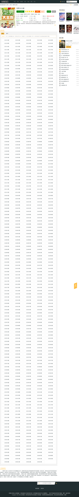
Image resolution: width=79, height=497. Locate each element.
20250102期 (50, 290)
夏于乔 (28, 14)
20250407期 (6, 325)
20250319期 (6, 319)
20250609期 (17, 347)
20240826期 (28, 246)
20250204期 (6, 303)
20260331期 (50, 452)
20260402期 (17, 455)
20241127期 (6, 281)
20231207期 (28, 186)
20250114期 (6, 297)
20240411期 (6, 230)
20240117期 (50, 198)
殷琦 (39, 14)
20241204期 (50, 281)
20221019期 (39, 40)
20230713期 (50, 132)
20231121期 (28, 179)
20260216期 (6, 439)
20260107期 (28, 423)
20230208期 (17, 78)
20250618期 (28, 350)
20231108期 (17, 176)
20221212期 (6, 59)
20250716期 (39, 360)
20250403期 (50, 322)
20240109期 (6, 198)
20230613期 (17, 122)
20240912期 (39, 252)
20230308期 (28, 87)
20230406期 (39, 97)
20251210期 (39, 414)
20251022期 (50, 395)
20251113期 (28, 404)
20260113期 (6, 427)
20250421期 (39, 328)
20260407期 (39, 455)
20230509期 (17, 109)
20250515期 (39, 338)
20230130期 (6, 75)
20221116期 (39, 49)
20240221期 (17, 211)
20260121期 (6, 430)
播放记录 (63, 1)
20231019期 (6, 170)
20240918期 (17, 255)
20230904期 (39, 151)
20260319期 (39, 449)
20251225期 (17, 420)
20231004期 (17, 163)
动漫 (28, 1)
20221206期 (28, 56)
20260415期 (39, 458)
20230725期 (6, 138)
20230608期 (50, 119)
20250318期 (50, 316)
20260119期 (39, 427)
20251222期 (39, 417)
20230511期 (39, 109)
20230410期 (50, 97)
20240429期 (6, 233)
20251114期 (39, 404)
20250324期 (28, 319)
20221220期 (6, 62)
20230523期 (50, 113)
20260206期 (6, 436)
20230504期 (50, 106)
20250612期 (50, 347)
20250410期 (39, 325)
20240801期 (6, 239)
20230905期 (50, 151)
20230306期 (6, 87)
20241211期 (39, 284)
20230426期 (50, 103)
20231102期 (39, 173)
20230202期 (39, 75)
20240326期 (6, 224)
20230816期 (39, 144)
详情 (55, 25)
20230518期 (28, 113)
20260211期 (39, 436)
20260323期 (50, 449)
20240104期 (39, 195)
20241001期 (39, 258)
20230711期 (28, 132)
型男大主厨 (15, 4)
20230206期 (50, 75)
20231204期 (50, 182)
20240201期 (39, 205)
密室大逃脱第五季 (65, 79)
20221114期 (17, 49)
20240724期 (28, 236)
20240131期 (28, 205)
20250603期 (39, 344)
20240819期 (39, 243)
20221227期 (50, 62)
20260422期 (28, 461)
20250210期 (39, 303)
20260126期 (28, 430)
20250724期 (39, 363)
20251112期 (17, 404)
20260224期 (39, 439)
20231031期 (17, 173)
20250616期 (6, 350)
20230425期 (39, 103)
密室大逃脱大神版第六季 (66, 65)
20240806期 (28, 239)
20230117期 (17, 71)
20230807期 (28, 141)
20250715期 (28, 360)
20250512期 (6, 338)
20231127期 (6, 182)
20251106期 (39, 401)
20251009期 (28, 392)
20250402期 (39, 322)
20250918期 (6, 385)
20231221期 (6, 192)
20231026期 (50, 170)
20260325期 (17, 452)
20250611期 (39, 347)
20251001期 (28, 388)
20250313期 (28, 316)
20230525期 (17, 116)
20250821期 (50, 373)
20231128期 (17, 182)
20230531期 (50, 116)
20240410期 (50, 227)
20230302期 (50, 84)
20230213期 (39, 78)
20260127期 (39, 430)
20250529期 (17, 344)
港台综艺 (26, 16)
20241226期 (17, 290)
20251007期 (6, 392)
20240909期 (6, 252)
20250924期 (39, 385)
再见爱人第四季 (69, 40)
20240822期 (17, 246)
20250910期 (6, 382)
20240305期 (39, 214)
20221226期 (39, 62)
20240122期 (17, 201)
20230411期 (6, 100)
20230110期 (28, 68)
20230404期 (17, 97)
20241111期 (17, 274)
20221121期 (6, 52)
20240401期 (39, 224)
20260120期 (50, 427)
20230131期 (17, 75)
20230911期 (28, 154)
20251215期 (6, 417)
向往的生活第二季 (65, 51)
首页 (15, 1)
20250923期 (28, 385)
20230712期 (39, 132)
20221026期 (28, 43)
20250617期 (17, 350)
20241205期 (6, 284)
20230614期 (28, 122)
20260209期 (17, 436)
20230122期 (50, 71)
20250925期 (50, 385)
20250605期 (6, 347)
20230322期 (50, 90)
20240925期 (6, 258)
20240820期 (50, 243)
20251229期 (28, 420)
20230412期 (17, 100)
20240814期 (17, 243)
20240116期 (39, 198)
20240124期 (39, 201)
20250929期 (6, 388)
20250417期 (28, 328)
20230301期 (39, 84)
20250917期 (50, 382)
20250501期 (6, 335)
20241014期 (6, 265)
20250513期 (17, 338)
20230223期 (6, 84)
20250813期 (50, 369)
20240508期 (50, 233)
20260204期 (39, 433)
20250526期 (39, 341)
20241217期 (6, 287)
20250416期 (17, 328)
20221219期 (50, 59)
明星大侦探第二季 (65, 67)
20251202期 (39, 411)
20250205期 (17, 303)
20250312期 (17, 316)
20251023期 (6, 398)
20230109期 (17, 68)
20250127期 (28, 300)
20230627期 (50, 125)
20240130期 (17, 205)
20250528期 (6, 344)
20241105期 (39, 271)
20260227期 (17, 442)
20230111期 (39, 68)
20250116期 (28, 297)
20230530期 (39, 116)
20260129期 (6, 433)
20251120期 (28, 407)
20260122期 (17, 430)
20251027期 (17, 398)
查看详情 (68, 46)
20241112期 (28, 274)
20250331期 (17, 322)
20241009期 (39, 262)
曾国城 (21, 14)
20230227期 (17, 84)
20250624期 (6, 354)
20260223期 (28, 439)
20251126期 (6, 411)
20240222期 (28, 211)
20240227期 (50, 211)
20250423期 (6, 331)
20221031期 (50, 43)
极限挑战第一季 (64, 77)
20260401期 (6, 455)
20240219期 (50, 208)
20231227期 (39, 192)
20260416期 (50, 458)
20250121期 (50, 297)
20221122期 (17, 52)
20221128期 (50, 52)
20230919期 (28, 157)
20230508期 (6, 109)
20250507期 (39, 335)
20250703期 (17, 357)
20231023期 (17, 170)
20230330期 (50, 94)
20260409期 (6, 458)
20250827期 (28, 376)
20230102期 (28, 65)
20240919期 (28, 255)
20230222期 (50, 81)
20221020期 (50, 40)
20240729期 (39, 236)
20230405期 (28, 97)
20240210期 (28, 208)
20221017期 (28, 40)
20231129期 (28, 182)
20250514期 (28, 338)
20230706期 (6, 132)
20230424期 (28, 103)
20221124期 (39, 52)
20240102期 (17, 195)
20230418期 (50, 100)
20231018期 (50, 167)
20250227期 (50, 309)
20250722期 (17, 363)
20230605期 (17, 119)
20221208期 (50, 56)
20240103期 (28, 195)
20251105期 (28, 401)
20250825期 (6, 376)
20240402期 (50, 224)
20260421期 (17, 461)
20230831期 (28, 151)
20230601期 (6, 119)
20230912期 (39, 154)
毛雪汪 (62, 73)
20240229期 (17, 214)
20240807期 (39, 239)
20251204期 (6, 414)
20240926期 (17, 258)
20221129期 (6, 56)
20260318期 (28, 449)
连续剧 (21, 1)
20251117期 (50, 404)
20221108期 (39, 46)
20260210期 (28, 436)
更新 (31, 1)
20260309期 (6, 446)
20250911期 (17, 382)
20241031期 (17, 271)
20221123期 (28, 52)
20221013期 (17, 40)
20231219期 (39, 189)
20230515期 (50, 109)
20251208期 (17, 414)
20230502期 (28, 106)
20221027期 (39, 43)
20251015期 (6, 395)
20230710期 (17, 132)
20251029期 (39, 398)
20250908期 (39, 379)
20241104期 (28, 271)
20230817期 (50, 144)
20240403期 (6, 227)
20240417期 (39, 230)
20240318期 (6, 220)
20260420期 (6, 461)
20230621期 (17, 125)
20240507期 (39, 233)
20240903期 (28, 249)
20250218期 (39, 306)
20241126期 (50, 277)
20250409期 (28, 325)
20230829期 (6, 151)
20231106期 (50, 173)
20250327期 (6, 322)
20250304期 (17, 312)
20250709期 (50, 357)
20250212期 (6, 306)
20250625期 (17, 354)
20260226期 (6, 442)
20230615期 (39, 122)
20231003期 (6, 163)
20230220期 (28, 81)
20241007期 (17, 262)
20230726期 (17, 138)
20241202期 (28, 281)
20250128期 (39, 300)
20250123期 (17, 300)
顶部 (75, 285)
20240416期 (28, 230)
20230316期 (17, 90)
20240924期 (50, 255)
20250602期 (28, 344)
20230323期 (6, 94)
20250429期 (39, 331)
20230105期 (6, 68)
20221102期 (17, 46)
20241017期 (39, 265)
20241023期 (17, 268)
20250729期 (6, 366)
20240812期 (50, 239)
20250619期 (39, 350)
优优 (3, 33)
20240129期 (6, 205)
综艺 (25, 1)
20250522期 (28, 341)
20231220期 (50, 189)
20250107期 (17, 293)
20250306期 (39, 312)
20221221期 (17, 62)
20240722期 (6, 236)
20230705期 (50, 128)
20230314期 (50, 87)
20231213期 (6, 189)
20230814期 (17, 144)
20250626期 (28, 354)
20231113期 (39, 176)
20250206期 (28, 303)
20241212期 (50, 284)
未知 (34, 16)
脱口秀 (21, 16)
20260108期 (39, 423)
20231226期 (28, 192)
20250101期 (39, 290)
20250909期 (50, 379)
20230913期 (50, 154)
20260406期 (28, 455)
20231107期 (6, 176)
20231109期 (28, 176)
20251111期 (6, 404)
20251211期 (50, 414)
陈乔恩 (25, 14)
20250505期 (17, 335)
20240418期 (50, 230)
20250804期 (39, 366)
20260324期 (6, 452)
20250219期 (50, 306)
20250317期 (39, 316)
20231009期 (39, 163)
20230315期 (6, 90)
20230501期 (17, 106)
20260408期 (50, 455)
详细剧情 (3, 468)
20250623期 (50, 350)
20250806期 (6, 369)
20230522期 (39, 113)
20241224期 (50, 287)
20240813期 (6, 243)
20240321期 (39, 220)
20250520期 (6, 341)
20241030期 (6, 271)
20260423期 (39, 461)
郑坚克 (35, 14)
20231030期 (6, 173)
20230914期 (6, 157)
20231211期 (39, 186)
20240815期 (28, 243)
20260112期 (50, 423)
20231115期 (6, 179)
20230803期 (17, 141)
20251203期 (50, 411)
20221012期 (6, 40)
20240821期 (6, 246)
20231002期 (50, 160)
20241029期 (50, 268)
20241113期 (39, 274)
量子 (7, 33)
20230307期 (17, 87)
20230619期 (50, 122)
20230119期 (39, 71)
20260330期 (39, 452)
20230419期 (6, 103)
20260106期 (17, 423)
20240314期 (50, 217)
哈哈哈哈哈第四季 (65, 69)
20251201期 (28, 411)
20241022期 (6, 268)
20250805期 (50, 366)
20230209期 (28, 78)
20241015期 (17, 265)
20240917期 (6, 255)
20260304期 (39, 442)
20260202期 (17, 433)
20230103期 (39, 65)
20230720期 (39, 135)
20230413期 (28, 100)
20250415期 (6, 328)
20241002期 (50, 258)
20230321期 (39, 90)
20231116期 (17, 179)
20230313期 (39, 87)
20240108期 (50, 195)
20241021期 (50, 265)
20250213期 (17, 306)
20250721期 (6, 363)
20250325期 (39, 319)
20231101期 (28, 173)
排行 (35, 1)
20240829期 (6, 249)
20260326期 (28, 452)
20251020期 (28, 395)
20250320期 (17, 319)
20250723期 (28, 363)
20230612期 (6, 122)
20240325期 (50, 220)
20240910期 (17, 252)
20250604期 (50, 344)
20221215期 (39, 59)
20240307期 (6, 217)
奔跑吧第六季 (64, 85)
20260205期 (50, 433)
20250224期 (17, 309)
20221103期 (28, 46)
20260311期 (28, 446)
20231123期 (50, 179)
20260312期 (39, 446)
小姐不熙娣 (63, 71)
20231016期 (28, 167)
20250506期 (28, 335)
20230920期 (39, 157)
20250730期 (17, 366)
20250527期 (50, 341)
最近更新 (37, 488)
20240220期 (6, 211)
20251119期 (17, 407)
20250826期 (17, 376)
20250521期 (17, 341)
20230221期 (39, 81)
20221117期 (50, 49)
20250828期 (39, 376)
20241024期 (28, 268)
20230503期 (39, 106)
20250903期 (17, 379)
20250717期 (50, 360)
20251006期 (50, 388)
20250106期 (6, 293)
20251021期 (39, 395)
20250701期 (50, 354)
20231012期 (17, 167)
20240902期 (17, 249)
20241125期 (39, 277)
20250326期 (50, 319)
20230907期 (17, 154)
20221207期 (39, 56)
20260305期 (50, 442)
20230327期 (17, 94)
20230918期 (17, 157)
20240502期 (28, 233)
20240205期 (50, 205)
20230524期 (6, 116)
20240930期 (28, 258)
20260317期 (17, 449)
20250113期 (50, 293)
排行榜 (42, 488)
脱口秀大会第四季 (65, 59)
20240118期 (6, 201)
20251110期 (50, 401)
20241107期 (6, 274)
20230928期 (39, 160)
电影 (18, 1)
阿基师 (32, 14)
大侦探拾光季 (64, 61)
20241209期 (17, 284)
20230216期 (17, 81)
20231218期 (28, 189)
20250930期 (17, 388)
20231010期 (50, 163)
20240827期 (39, 246)
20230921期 (50, 157)
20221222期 (28, 62)
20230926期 (17, 160)
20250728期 (50, 363)
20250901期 (50, 376)
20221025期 (17, 43)
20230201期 (28, 75)
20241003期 (6, 262)
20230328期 (28, 94)
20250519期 (50, 338)
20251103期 (6, 401)
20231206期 (17, 186)
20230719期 (28, 135)
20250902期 (6, 379)
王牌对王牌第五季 (65, 53)
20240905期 (50, 249)
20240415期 (17, 230)
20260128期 (50, 430)
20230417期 (39, 100)
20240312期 (28, 217)
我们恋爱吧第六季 (65, 81)
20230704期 (39, 128)
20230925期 (6, 160)
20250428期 (28, 331)
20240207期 (17, 208)
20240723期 (17, 236)
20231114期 (50, 176)
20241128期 (17, 281)
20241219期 (28, 287)
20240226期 (39, 211)
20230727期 (28, 138)
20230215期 (6, 81)
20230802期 (6, 141)
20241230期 (28, 290)
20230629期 (17, 128)
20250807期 (17, 369)
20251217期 (28, 417)
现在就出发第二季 (65, 63)
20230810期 (6, 144)
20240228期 (6, 214)
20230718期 (17, 135)
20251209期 (28, 414)
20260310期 (17, 446)
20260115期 (28, 427)
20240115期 (28, 198)
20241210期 (28, 284)
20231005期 (28, 163)
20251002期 (39, 388)
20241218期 (17, 287)
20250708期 (39, 357)
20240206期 (6, 208)
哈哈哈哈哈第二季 (65, 49)
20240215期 (39, 208)
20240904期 (39, 249)
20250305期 (28, 312)
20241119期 (6, 277)
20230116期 (6, 71)
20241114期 (50, 274)
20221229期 (17, 65)
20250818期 (17, 373)
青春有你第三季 (64, 75)
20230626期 (39, 125)
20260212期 (50, 436)
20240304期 (28, 214)
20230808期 (39, 141)
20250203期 (50, 300)
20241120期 (17, 277)
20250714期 (17, 360)
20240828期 (50, 246)
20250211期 (50, 303)
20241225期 (6, 290)
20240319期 (17, 220)
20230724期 (50, 135)
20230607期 (39, 119)
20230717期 (6, 135)
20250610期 (28, 347)
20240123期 (28, 201)
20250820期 (39, 373)
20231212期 (50, 186)
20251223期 (50, 417)
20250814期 (6, 373)
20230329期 (39, 94)
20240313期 (39, 217)
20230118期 (28, 71)
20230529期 (28, 116)
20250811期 (28, 369)
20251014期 (50, 392)
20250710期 (6, 360)
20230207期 (6, 78)
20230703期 (28, 128)
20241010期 (50, 262)
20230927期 (28, 160)
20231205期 (6, 186)
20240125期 (50, 201)
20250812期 (39, 369)
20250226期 (39, 309)
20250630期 (39, 354)
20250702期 (6, 357)
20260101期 (50, 420)
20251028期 (28, 398)
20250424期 (17, 331)
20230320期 (28, 90)
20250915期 (28, 382)
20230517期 (17, 113)
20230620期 (6, 125)
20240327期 (17, 224)
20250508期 (50, 335)
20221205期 (17, 56)
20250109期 (39, 293)
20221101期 (6, 46)
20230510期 (28, 109)
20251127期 (17, 411)
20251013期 (39, 392)
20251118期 (6, 407)
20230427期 (6, 106)
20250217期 (28, 306)
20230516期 (6, 113)
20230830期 (17, 151)
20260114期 (17, 427)
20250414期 (50, 325)
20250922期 (17, 385)
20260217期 (17, 439)
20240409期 (39, 227)
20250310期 (50, 312)
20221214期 (28, 59)
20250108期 (28, 293)
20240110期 (17, 198)
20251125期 (50, 407)
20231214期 (17, 189)
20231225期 (17, 192)
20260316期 (6, 449)
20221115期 (28, 49)
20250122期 (6, 300)
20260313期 (50, 446)
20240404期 (17, 227)
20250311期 (6, 316)
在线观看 (76, 4)
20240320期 (28, 220)
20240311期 (17, 217)
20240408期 (28, 227)
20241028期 (39, 268)
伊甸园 (62, 83)
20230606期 (28, 119)
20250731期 (28, 366)
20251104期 (17, 401)
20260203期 (28, 433)
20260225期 (50, 439)
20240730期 (50, 236)
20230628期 (6, 128)
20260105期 (6, 423)
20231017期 (39, 167)
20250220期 (6, 309)
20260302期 (28, 442)
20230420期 (17, 103)
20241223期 (39, 287)
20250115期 (17, 297)
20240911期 (28, 252)
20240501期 (17, 233)
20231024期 (28, 170)
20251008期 (17, 392)
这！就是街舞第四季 (65, 55)
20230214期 (50, 78)
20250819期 (28, 373)
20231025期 (39, 170)
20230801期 (50, 138)
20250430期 (50, 331)
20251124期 (39, 407)
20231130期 (39, 182)
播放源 (2, 30)
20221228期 (6, 65)
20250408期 (17, 325)
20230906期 (6, 154)
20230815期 (28, 144)
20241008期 (28, 262)
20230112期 (50, 68)
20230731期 (39, 138)
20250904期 (28, 379)
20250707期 (28, 357)
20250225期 (28, 309)
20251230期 (39, 420)
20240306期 (50, 214)
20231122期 (39, 179)
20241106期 (50, 271)
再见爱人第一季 (64, 57)
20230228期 (28, 84)
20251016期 (17, 395)
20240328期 (28, 224)
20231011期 (6, 167)
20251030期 (50, 398)
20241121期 (28, 277)
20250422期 (50, 328)
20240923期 (39, 255)
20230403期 (6, 97)
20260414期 (28, 458)
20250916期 (39, 382)
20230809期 (50, 141)
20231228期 (50, 192)
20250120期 (39, 297)
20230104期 (50, 65)
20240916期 (50, 252)
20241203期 (39, 281)
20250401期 (28, 322)
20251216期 (17, 417)
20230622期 (28, 125)
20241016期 (28, 265)
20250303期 (6, 312)
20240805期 (17, 239)
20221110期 (6, 49)
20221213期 (17, 59)
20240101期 (6, 195)
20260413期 (17, 458)
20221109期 (50, 46)
